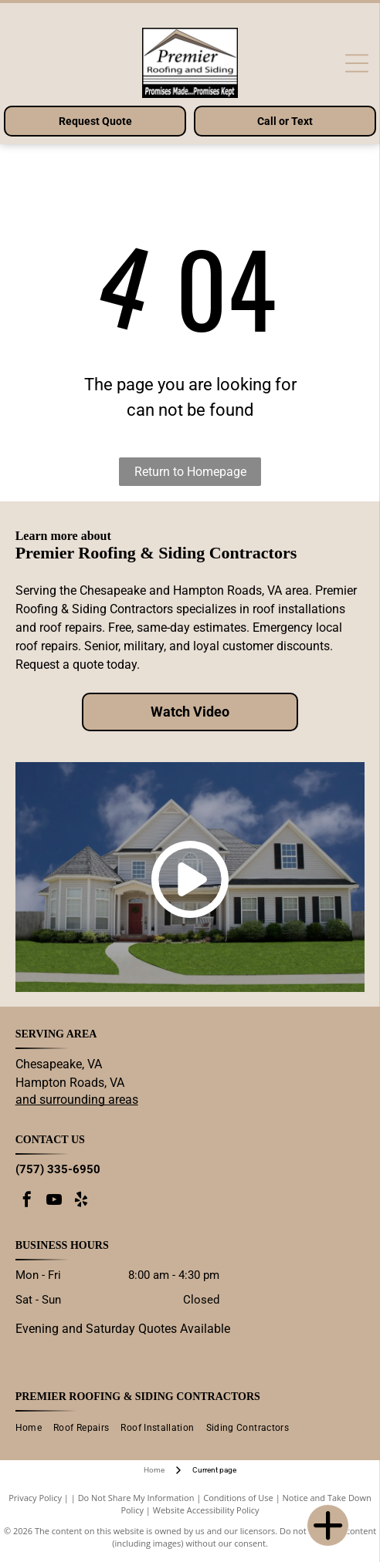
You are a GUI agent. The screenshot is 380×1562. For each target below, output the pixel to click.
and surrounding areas (76, 1099)
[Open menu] (356, 63)
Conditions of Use (238, 1497)
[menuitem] (34, 1428)
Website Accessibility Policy (206, 1510)
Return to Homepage (190, 471)
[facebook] (27, 1201)
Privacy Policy (35, 1497)
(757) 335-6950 (57, 1169)
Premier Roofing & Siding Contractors (137, 1396)
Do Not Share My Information (136, 1497)
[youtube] (54, 1201)
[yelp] (81, 1201)
